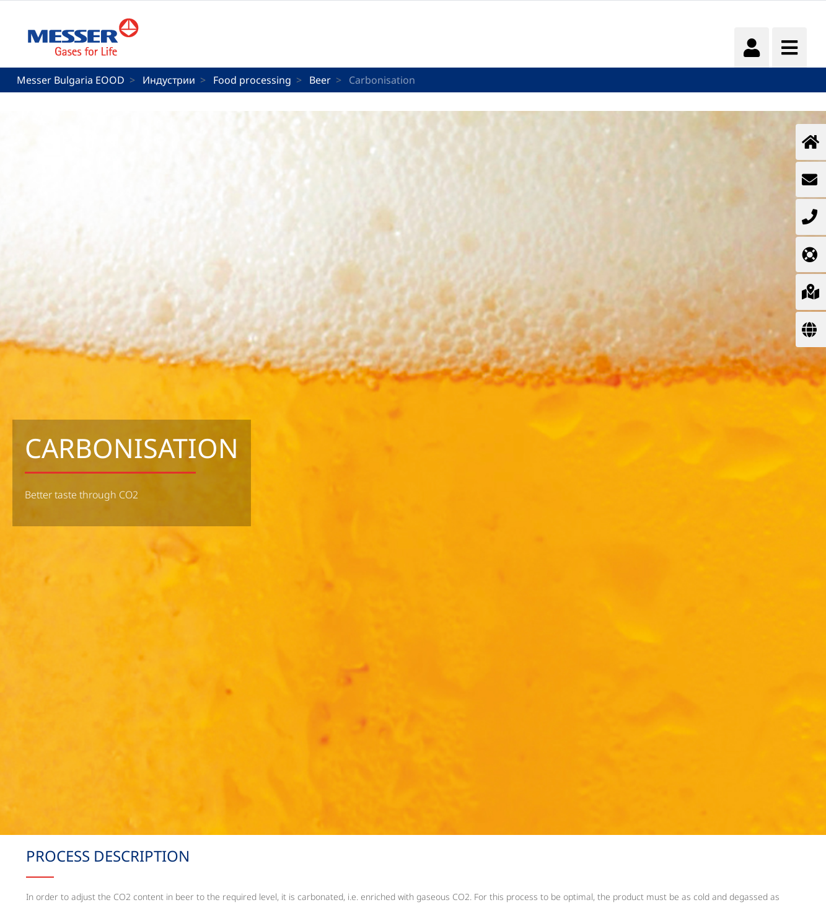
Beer (320, 80)
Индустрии (169, 80)
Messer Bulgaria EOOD (71, 80)
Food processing (252, 80)
